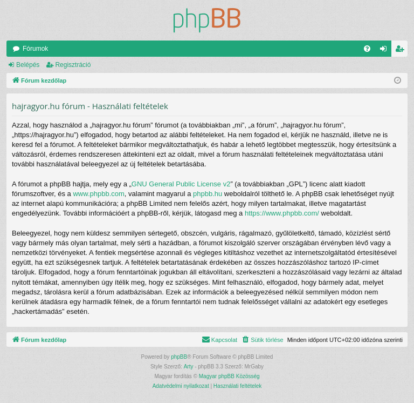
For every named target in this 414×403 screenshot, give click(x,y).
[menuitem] (367, 49)
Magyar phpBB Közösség (229, 376)
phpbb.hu (207, 194)
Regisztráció (73, 65)
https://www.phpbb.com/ (282, 213)
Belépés (27, 65)
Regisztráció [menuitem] (402, 51)
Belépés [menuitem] (385, 51)
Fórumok (35, 48)
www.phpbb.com (98, 194)
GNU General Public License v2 (181, 184)
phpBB (179, 357)
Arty (189, 367)
